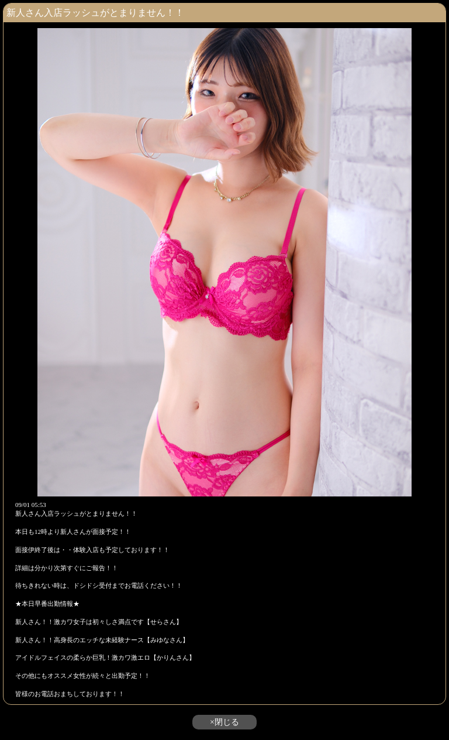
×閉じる (224, 722)
